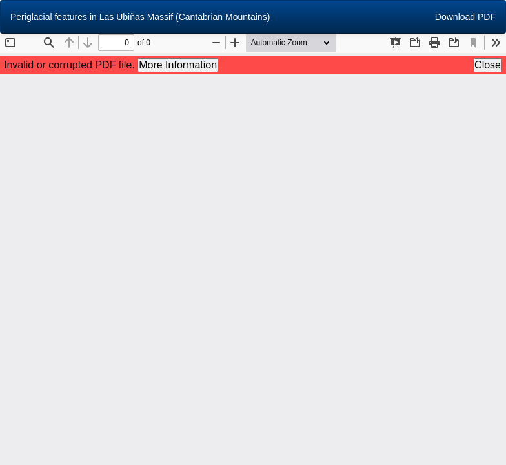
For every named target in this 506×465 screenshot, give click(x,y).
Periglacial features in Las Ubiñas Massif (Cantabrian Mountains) (140, 17)
